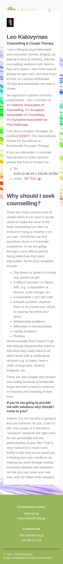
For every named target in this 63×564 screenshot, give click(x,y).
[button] (49, 10)
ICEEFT (24, 136)
